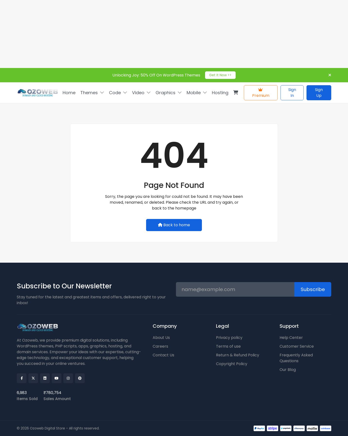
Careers (160, 346)
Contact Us (163, 355)
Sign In (292, 92)
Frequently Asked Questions (296, 358)
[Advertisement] (145, 34)
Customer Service (297, 346)
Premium (260, 93)
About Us (161, 337)
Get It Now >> (220, 75)
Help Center (291, 337)
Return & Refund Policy (237, 355)
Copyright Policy (231, 364)
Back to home (174, 225)
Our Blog (288, 369)
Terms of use (228, 346)
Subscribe (313, 289)
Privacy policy (229, 337)
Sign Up (319, 92)
